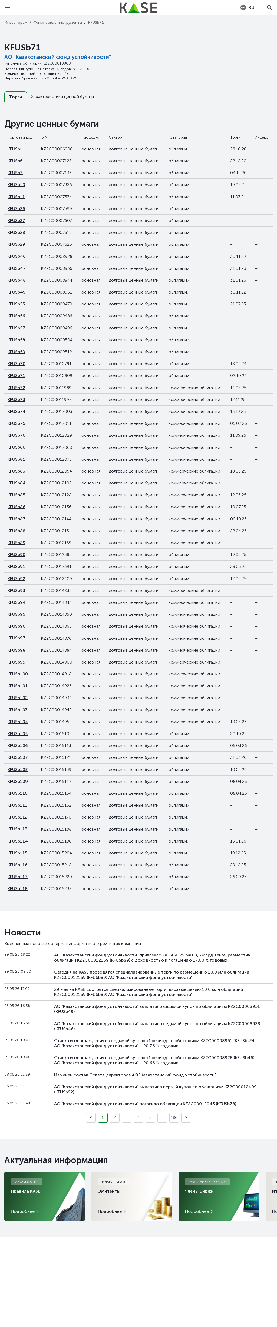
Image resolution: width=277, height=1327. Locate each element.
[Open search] (269, 7)
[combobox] (247, 7)
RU (247, 7)
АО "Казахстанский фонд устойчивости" (57, 57)
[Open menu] (7, 7)
